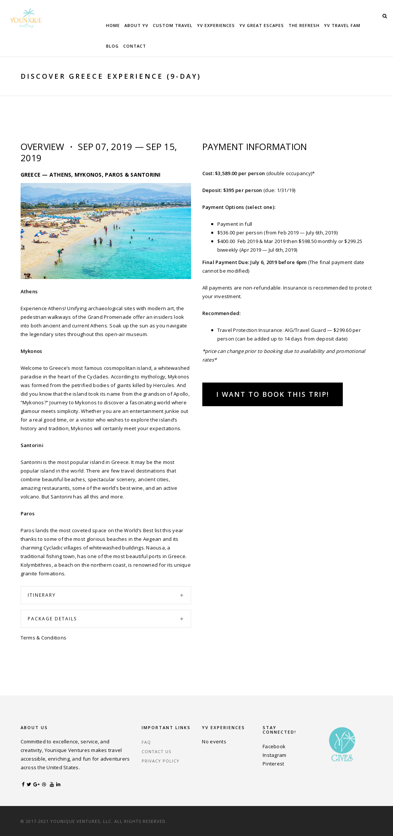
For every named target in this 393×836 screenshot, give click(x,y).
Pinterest (273, 763)
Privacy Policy (160, 761)
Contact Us (156, 751)
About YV (136, 25)
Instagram (274, 755)
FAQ (146, 742)
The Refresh (304, 25)
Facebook (274, 746)
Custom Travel (173, 25)
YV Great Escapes (261, 25)
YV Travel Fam (342, 25)
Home (113, 25)
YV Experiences (216, 25)
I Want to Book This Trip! (272, 394)
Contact (134, 46)
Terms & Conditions (44, 637)
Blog (112, 46)
